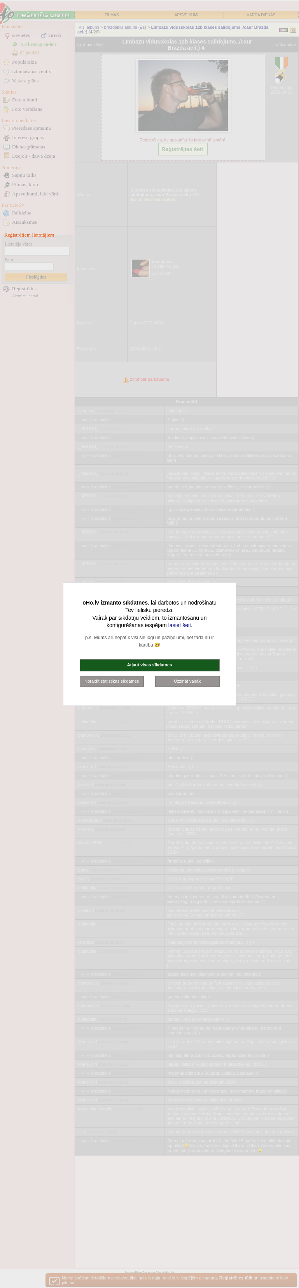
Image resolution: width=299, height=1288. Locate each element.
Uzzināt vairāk (187, 680)
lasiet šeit (179, 625)
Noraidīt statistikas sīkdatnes (111, 680)
